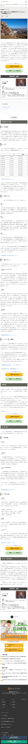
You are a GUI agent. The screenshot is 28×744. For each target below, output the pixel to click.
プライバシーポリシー (5, 712)
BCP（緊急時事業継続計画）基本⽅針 (7, 721)
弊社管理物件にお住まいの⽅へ (6, 724)
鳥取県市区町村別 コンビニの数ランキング (12, 365)
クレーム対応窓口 (4, 715)
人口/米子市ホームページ (8, 179)
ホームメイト (6, 411)
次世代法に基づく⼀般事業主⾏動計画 (7, 718)
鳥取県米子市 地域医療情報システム (11, 368)
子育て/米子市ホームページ (9, 542)
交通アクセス (6, 112)
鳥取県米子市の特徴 (5, 107)
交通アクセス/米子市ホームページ (10, 255)
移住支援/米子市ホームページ (9, 489)
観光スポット (6, 114)
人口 (4, 110)
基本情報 (5, 108)
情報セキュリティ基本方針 (5, 727)
